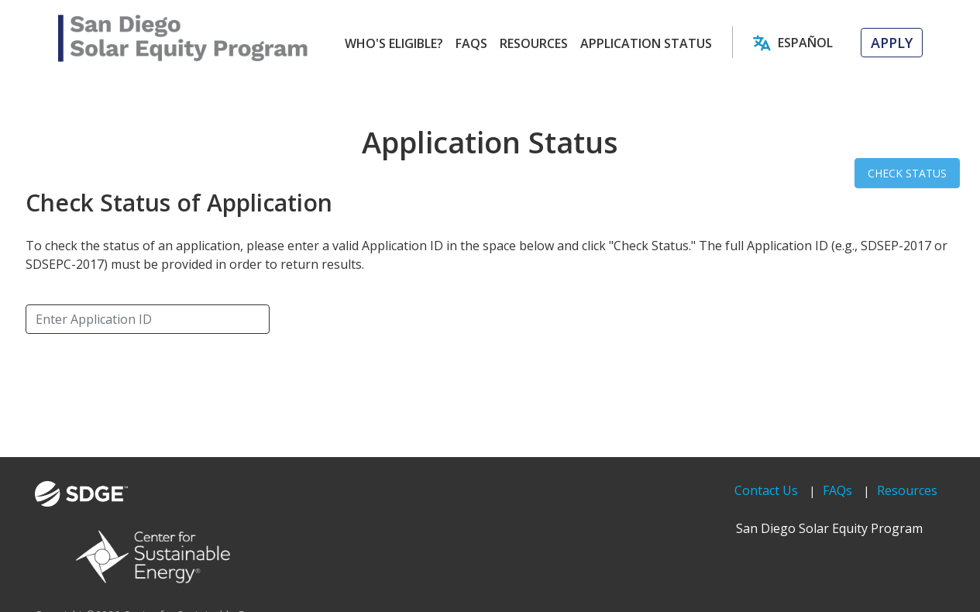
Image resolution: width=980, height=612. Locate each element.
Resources (907, 491)
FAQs (837, 491)
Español (805, 42)
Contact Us (766, 491)
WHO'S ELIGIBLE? (394, 43)
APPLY (892, 42)
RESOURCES (534, 43)
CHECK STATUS (907, 173)
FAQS (471, 43)
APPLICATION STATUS (646, 43)
